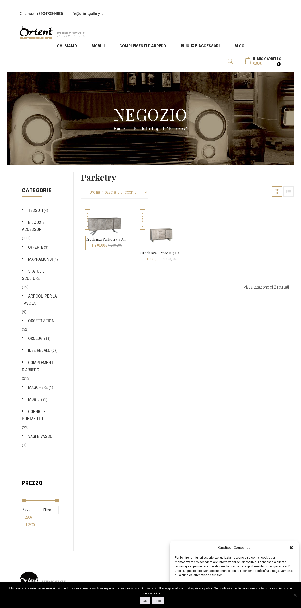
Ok (145, 601)
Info (158, 601)
